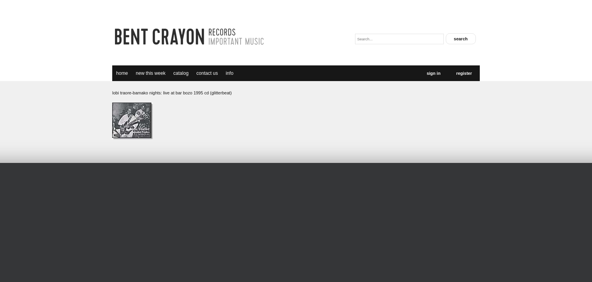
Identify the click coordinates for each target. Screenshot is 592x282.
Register (464, 73)
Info (229, 73)
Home (122, 73)
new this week (150, 73)
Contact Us (207, 73)
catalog (180, 73)
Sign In (433, 73)
